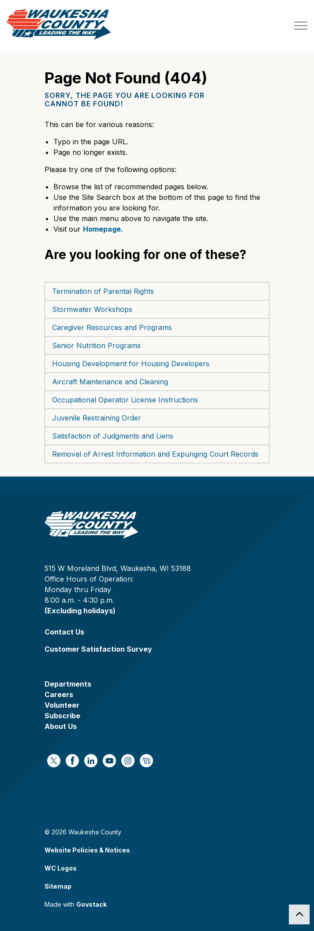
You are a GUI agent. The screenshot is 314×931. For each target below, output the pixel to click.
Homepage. (103, 229)
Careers (59, 694)
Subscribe (62, 715)
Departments (68, 683)
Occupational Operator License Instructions (125, 399)
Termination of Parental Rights (103, 291)
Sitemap (58, 886)
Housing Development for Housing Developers (130, 363)
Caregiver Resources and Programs (112, 327)
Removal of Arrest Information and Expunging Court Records (155, 454)
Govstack (91, 904)
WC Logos (61, 868)
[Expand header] (301, 25)
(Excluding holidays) (80, 610)
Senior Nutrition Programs (96, 345)
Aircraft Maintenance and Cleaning (110, 381)
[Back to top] (299, 914)
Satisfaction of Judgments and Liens (112, 436)
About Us (61, 726)
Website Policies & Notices (87, 850)
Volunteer (62, 705)
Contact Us (64, 631)
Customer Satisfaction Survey (98, 649)
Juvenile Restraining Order (96, 417)
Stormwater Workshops (92, 309)
